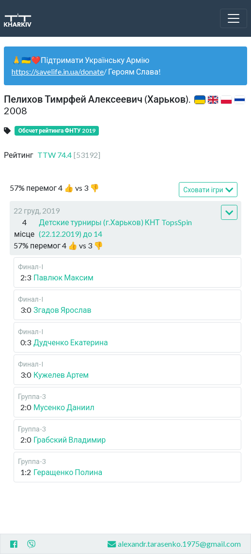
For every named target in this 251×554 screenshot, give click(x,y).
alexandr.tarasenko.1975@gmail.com (174, 544)
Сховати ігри (208, 190)
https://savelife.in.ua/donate (58, 71)
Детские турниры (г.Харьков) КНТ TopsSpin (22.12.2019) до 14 (115, 227)
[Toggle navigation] (233, 18)
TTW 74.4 (68, 154)
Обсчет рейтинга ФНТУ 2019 (56, 130)
